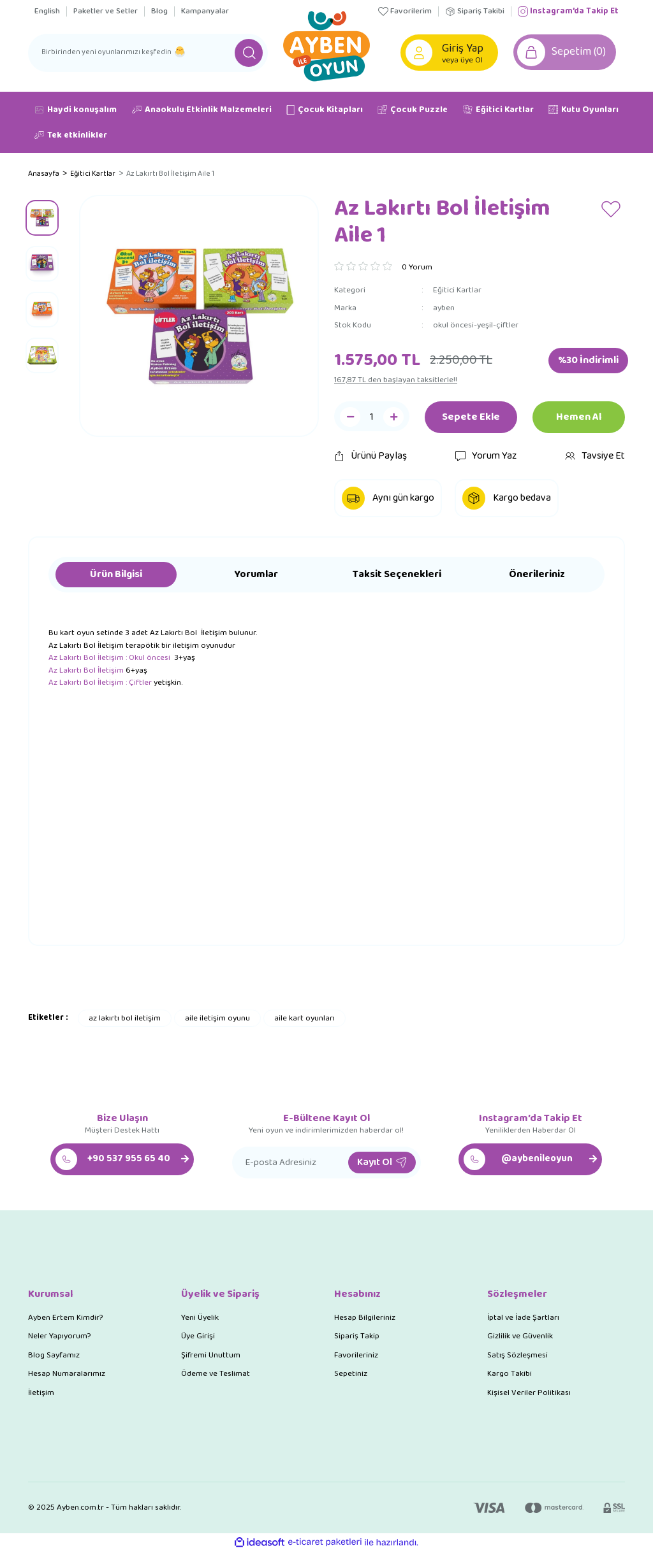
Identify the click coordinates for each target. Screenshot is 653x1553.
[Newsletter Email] (326, 1163)
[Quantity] (371, 418)
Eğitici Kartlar (457, 291)
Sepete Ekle (471, 418)
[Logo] (326, 44)
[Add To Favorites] (611, 209)
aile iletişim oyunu (217, 1019)
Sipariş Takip (356, 1337)
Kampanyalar (205, 11)
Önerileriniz (537, 575)
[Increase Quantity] (393, 418)
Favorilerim (405, 11)
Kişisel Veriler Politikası (529, 1393)
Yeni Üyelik (200, 1318)
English (47, 11)
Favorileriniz (356, 1356)
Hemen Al (578, 418)
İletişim (41, 1393)
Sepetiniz (350, 1375)
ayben (444, 309)
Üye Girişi (198, 1337)
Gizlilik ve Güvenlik (520, 1337)
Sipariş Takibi (474, 11)
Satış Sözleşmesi (517, 1356)
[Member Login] (420, 53)
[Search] (148, 53)
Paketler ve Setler (105, 11)
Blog (159, 11)
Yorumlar (256, 575)
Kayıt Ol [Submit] (382, 1163)
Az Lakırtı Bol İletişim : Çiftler (100, 683)
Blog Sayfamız (54, 1356)
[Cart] (567, 53)
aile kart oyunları (304, 1019)
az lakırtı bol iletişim (125, 1019)
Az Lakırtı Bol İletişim (86, 671)
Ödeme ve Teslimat (215, 1375)
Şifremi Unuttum (210, 1356)
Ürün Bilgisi (116, 575)
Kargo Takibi (509, 1375)
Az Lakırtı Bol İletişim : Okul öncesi (110, 659)
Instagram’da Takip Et (568, 11)
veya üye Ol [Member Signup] (464, 60)
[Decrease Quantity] (350, 418)
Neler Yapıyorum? (59, 1337)
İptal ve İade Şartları (523, 1318)
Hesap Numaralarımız (66, 1375)
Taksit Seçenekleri (397, 575)
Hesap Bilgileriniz (364, 1318)
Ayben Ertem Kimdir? (65, 1318)
